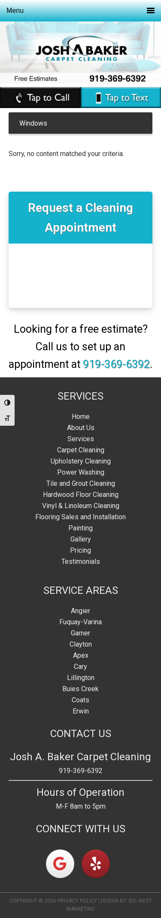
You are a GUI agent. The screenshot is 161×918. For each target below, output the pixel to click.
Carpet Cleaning (80, 450)
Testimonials (80, 561)
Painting (80, 528)
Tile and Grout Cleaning (80, 483)
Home (81, 416)
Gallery (80, 539)
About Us (80, 428)
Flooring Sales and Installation (80, 517)
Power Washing (80, 472)
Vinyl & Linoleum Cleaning (80, 506)
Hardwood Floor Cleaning (80, 495)
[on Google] (60, 863)
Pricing (80, 550)
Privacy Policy (77, 901)
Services (80, 439)
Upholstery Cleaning (81, 461)
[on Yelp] (96, 863)
